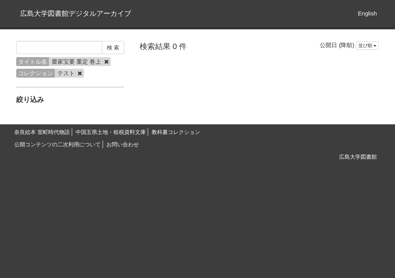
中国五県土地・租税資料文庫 (111, 132)
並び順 (367, 45)
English (367, 13)
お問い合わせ (122, 144)
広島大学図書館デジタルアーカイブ (75, 13)
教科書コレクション (176, 132)
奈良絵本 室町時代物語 (42, 132)
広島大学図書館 (358, 157)
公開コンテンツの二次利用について (57, 144)
